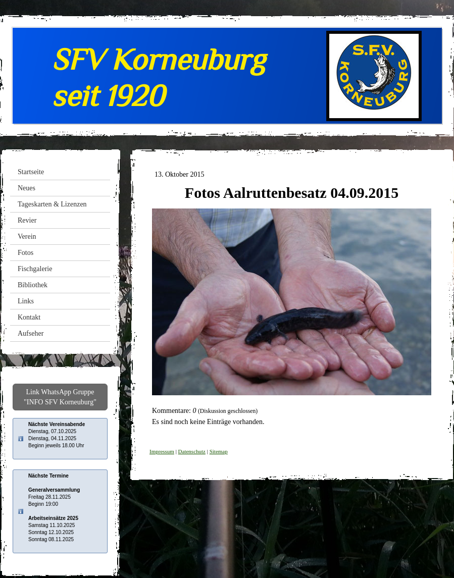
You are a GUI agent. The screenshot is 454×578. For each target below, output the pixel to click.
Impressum (161, 451)
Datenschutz (192, 451)
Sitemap (219, 451)
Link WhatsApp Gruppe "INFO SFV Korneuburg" (60, 397)
